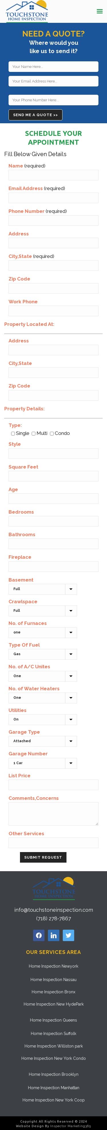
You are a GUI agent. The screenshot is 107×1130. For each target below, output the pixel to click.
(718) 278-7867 (53, 918)
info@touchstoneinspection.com (53, 910)
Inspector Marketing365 (70, 1126)
